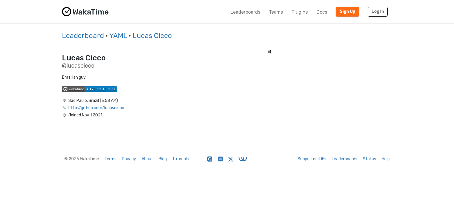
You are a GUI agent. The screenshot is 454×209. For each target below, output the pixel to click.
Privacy (129, 158)
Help (386, 158)
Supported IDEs (312, 158)
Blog (163, 158)
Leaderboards (245, 12)
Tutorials (180, 158)
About (147, 158)
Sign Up (347, 11)
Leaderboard (83, 36)
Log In (377, 11)
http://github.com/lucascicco (96, 107)
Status (369, 158)
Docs (321, 12)
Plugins (300, 12)
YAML (118, 36)
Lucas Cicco (152, 36)
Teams (276, 12)
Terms (110, 158)
